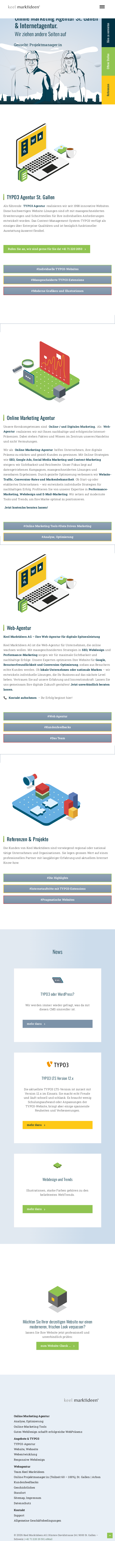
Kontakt (19, 1495)
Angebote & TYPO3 (26, 1424)
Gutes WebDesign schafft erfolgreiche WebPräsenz (48, 1417)
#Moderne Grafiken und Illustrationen (57, 291)
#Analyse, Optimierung (57, 537)
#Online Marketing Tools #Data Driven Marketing (57, 526)
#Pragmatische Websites (57, 899)
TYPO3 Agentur (34, 206)
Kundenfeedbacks (26, 1467)
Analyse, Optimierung (29, 1406)
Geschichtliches (24, 1472)
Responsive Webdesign (29, 1445)
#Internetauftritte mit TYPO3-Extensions (57, 888)
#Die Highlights (57, 878)
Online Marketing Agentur (32, 1401)
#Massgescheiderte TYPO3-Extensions (57, 280)
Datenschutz (22, 1488)
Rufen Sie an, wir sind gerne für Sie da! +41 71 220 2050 (45, 249)
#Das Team (57, 738)
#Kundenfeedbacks (57, 727)
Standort (20, 1478)
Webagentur (22, 1451)
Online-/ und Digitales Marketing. (72, 426)
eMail (49, 1524)
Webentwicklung (25, 1439)
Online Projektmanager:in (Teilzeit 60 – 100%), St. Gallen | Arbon (57, 1462)
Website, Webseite (26, 1434)
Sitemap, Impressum (27, 1483)
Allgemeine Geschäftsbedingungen (37, 1505)
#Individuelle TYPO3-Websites (58, 269)
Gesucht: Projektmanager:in (38, 44)
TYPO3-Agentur (24, 1429)
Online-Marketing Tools (30, 1412)
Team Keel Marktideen (29, 1457)
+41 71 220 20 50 (34, 1524)
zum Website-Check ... (56, 1345)
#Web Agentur (57, 716)
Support (19, 1500)
